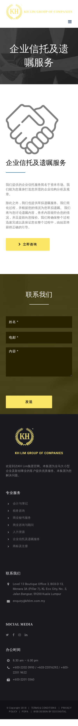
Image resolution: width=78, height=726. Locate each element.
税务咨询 (19, 510)
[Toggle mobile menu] (70, 22)
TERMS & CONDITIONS (43, 708)
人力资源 (19, 532)
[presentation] (35, 388)
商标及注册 (20, 546)
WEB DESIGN (40, 711)
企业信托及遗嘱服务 (26, 539)
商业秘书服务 (22, 517)
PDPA (25, 711)
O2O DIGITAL (59, 711)
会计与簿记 (20, 503)
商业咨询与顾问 (23, 525)
